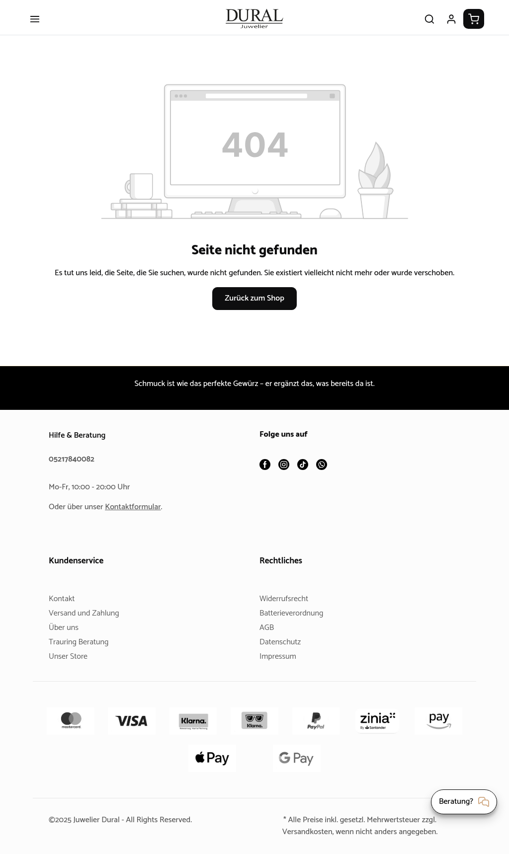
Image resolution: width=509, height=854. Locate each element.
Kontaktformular (137, 507)
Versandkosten (303, 832)
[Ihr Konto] (451, 26)
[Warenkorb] (473, 26)
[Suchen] (429, 26)
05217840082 (73, 459)
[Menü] (35, 26)
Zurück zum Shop (254, 317)
